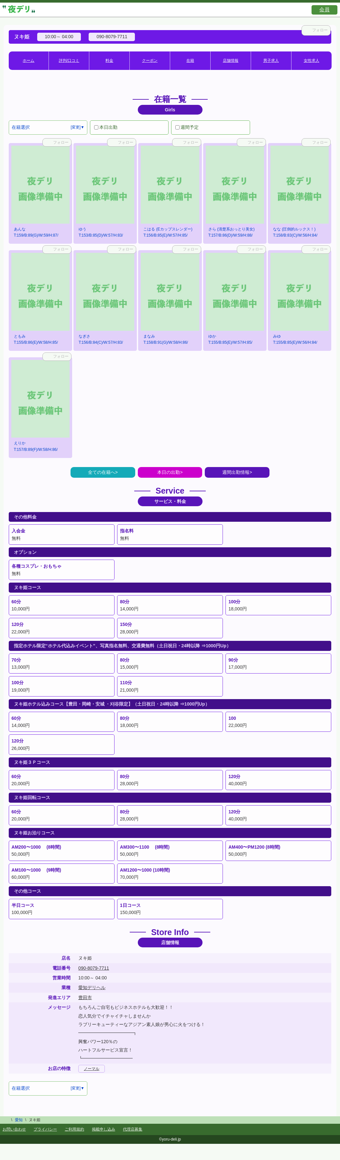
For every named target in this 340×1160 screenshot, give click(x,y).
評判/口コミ (69, 60)
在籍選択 (21, 127)
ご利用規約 (74, 1129)
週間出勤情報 (235, 472)
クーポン (150, 60)
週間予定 (187, 127)
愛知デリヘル (91, 987)
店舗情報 (230, 60)
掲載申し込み (103, 1129)
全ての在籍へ (101, 472)
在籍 (190, 60)
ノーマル (91, 1068)
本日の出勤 (168, 472)
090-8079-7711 (93, 968)
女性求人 (311, 60)
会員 (324, 9)
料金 (109, 60)
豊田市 (85, 997)
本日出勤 (105, 127)
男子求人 (271, 60)
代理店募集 (132, 1129)
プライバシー (45, 1129)
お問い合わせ (14, 1129)
